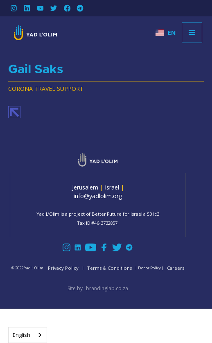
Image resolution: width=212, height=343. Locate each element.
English (21, 334)
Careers (175, 268)
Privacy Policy (63, 268)
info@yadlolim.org (98, 196)
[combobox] (27, 335)
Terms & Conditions (109, 268)
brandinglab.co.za (107, 288)
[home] (33, 32)
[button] (165, 32)
